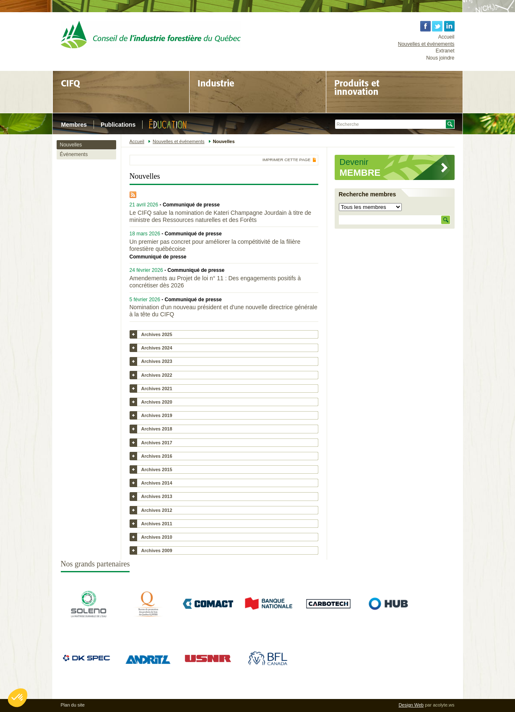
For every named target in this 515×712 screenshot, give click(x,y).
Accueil (446, 37)
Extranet (445, 51)
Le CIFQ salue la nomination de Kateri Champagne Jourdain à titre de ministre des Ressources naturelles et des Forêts (220, 216)
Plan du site (73, 704)
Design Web (411, 704)
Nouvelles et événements (426, 44)
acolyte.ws (443, 704)
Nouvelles (71, 145)
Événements (74, 154)
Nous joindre (440, 58)
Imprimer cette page (287, 160)
